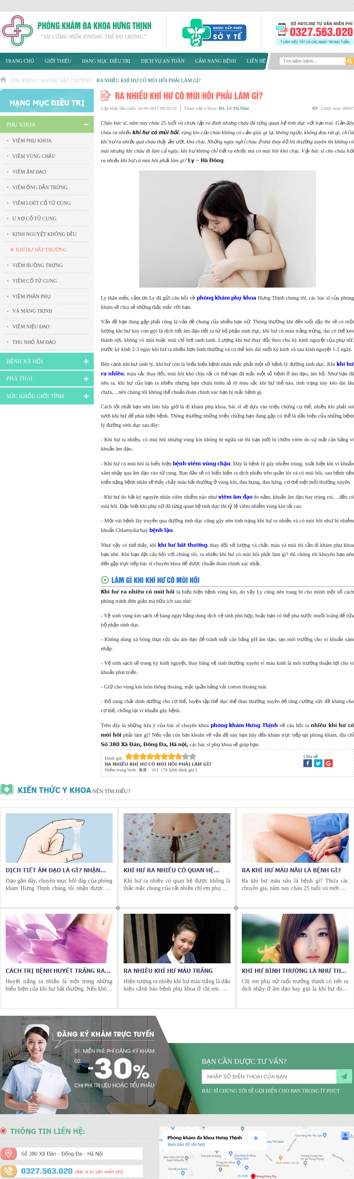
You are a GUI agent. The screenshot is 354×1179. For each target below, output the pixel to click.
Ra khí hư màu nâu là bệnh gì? (291, 869)
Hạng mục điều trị (106, 61)
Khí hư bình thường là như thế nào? (293, 970)
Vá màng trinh (32, 311)
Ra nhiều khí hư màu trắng (168, 970)
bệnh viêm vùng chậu (201, 463)
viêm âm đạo (235, 496)
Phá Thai (19, 378)
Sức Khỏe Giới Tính (35, 396)
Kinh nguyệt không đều (44, 234)
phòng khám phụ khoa (226, 297)
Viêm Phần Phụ (31, 296)
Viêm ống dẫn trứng (40, 187)
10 (192, 756)
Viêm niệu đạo (31, 326)
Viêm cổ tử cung (34, 281)
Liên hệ (256, 61)
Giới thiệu (58, 61)
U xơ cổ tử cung (34, 218)
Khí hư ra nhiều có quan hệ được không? (169, 869)
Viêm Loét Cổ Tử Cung (41, 203)
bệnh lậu (161, 529)
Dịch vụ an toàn (162, 61)
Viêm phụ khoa (32, 140)
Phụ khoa (23, 80)
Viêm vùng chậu (34, 156)
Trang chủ (19, 61)
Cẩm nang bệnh (215, 61)
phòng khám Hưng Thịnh (244, 724)
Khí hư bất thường (66, 80)
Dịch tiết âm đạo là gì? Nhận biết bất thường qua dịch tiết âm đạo (56, 869)
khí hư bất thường (182, 544)
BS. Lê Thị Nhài (234, 108)
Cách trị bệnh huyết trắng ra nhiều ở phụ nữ (55, 970)
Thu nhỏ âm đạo (34, 342)
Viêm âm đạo (29, 172)
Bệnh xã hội (24, 361)
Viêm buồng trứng (37, 265)
